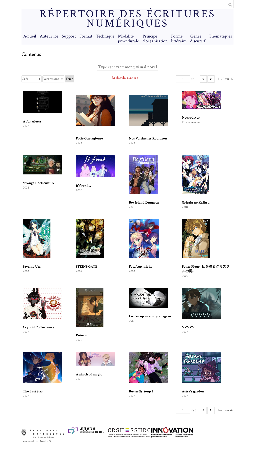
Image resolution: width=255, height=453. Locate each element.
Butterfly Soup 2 (141, 391)
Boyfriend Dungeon (144, 202)
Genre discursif (197, 38)
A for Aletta (32, 121)
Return (81, 335)
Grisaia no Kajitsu (196, 202)
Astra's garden (193, 391)
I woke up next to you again (150, 316)
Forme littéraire (179, 38)
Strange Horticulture (39, 183)
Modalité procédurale (128, 38)
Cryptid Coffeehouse (38, 327)
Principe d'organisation (155, 38)
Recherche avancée (125, 77)
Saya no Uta (32, 266)
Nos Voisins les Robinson (148, 138)
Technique (105, 36)
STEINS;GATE (86, 266)
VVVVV (188, 327)
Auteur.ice (49, 36)
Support (69, 36)
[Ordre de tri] (53, 78)
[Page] (183, 78)
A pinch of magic (89, 374)
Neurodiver (191, 117)
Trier (69, 79)
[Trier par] (32, 78)
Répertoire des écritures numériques (127, 18)
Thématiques (220, 36)
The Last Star (33, 391)
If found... (83, 185)
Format (85, 36)
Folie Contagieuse (89, 138)
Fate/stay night (140, 266)
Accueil (29, 36)
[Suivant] (211, 79)
